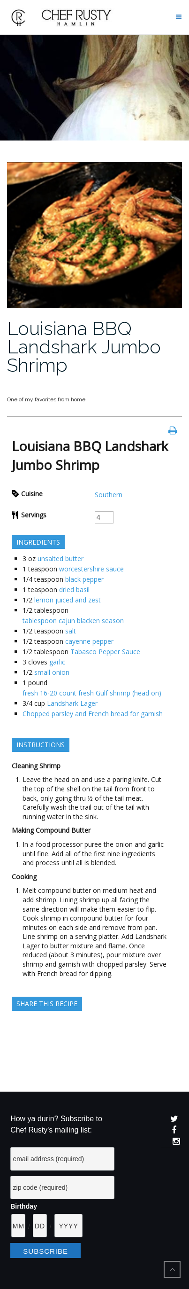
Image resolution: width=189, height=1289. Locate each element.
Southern (108, 494)
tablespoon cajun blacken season (73, 620)
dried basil (74, 589)
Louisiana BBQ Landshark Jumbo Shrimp (84, 346)
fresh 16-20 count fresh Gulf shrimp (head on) (92, 692)
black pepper (84, 579)
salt (70, 630)
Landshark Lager (72, 703)
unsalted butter (60, 558)
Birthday (23, 1206)
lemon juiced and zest (67, 599)
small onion (51, 672)
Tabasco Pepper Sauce (105, 651)
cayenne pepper (89, 641)
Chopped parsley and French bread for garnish (93, 713)
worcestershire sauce (91, 568)
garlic (57, 661)
